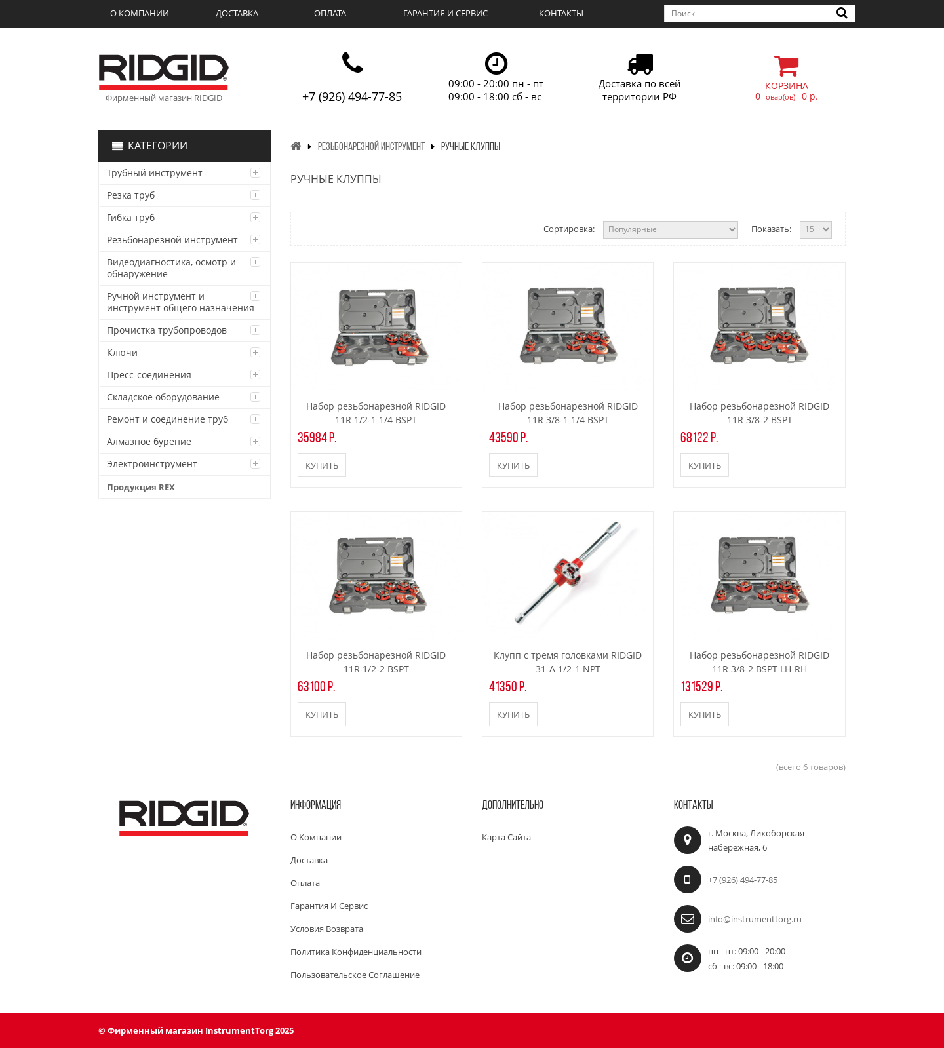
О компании (139, 13)
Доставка (237, 13)
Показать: (771, 229)
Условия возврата (326, 929)
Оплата (330, 13)
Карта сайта (506, 837)
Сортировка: (569, 229)
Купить (321, 465)
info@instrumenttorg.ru (755, 919)
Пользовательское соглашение (355, 974)
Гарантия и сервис (445, 13)
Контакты (561, 13)
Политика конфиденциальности (356, 952)
